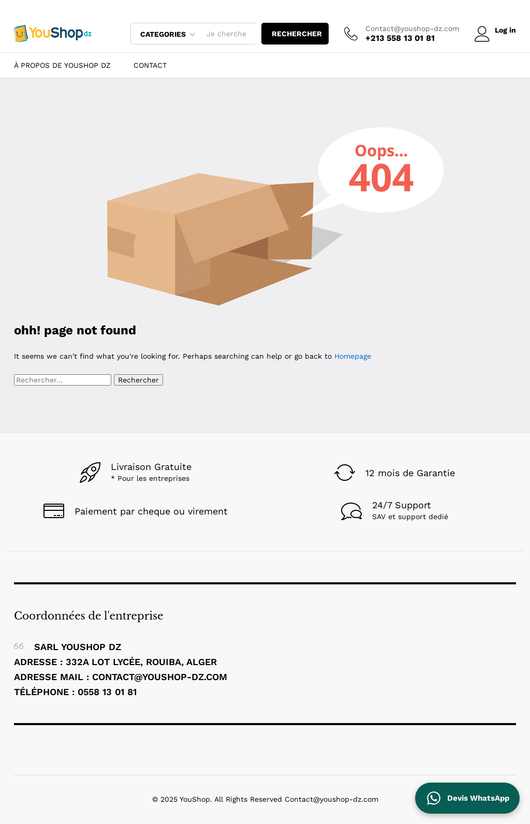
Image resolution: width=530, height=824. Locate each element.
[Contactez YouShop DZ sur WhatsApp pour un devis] (467, 798)
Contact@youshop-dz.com (411, 28)
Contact (150, 65)
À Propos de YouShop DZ (62, 65)
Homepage (352, 356)
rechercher (295, 34)
